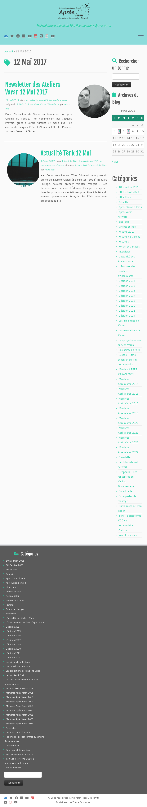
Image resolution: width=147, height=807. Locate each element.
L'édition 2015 (127, 285)
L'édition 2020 (127, 305)
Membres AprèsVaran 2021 (19, 714)
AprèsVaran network (16, 582)
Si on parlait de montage (18, 750)
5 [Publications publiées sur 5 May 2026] (119, 131)
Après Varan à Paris (130, 207)
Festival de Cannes (129, 236)
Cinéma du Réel (127, 226)
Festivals (124, 241)
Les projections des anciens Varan (23, 670)
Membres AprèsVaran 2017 (19, 701)
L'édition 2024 (127, 315)
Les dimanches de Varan (18, 662)
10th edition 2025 (129, 187)
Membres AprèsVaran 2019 (19, 706)
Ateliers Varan (38, 104)
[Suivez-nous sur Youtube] (54, 35)
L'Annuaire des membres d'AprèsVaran (126, 271)
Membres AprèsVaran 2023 (19, 719)
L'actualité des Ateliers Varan (52, 100)
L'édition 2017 (127, 295)
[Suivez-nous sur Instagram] (48, 35)
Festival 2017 (126, 231)
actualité (95, 165)
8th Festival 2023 (129, 192)
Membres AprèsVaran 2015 (19, 692)
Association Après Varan (69, 797)
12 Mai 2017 (22, 104)
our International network (19, 732)
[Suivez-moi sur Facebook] (19, 35)
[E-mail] (7, 35)
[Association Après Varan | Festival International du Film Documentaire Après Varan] (73, 12)
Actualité (31, 100)
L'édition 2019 (127, 300)
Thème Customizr (81, 802)
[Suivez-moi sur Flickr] (25, 35)
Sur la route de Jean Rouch (19, 754)
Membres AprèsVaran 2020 (19, 710)
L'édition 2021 (127, 310)
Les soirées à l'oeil (129, 350)
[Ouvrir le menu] (141, 36)
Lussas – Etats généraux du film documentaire (127, 359)
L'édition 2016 (127, 290)
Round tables (126, 491)
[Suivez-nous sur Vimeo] (42, 35)
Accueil (8, 51)
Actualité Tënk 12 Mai (66, 153)
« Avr (115, 162)
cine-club (124, 221)
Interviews (125, 251)
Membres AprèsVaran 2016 (19, 697)
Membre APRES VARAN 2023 (20, 688)
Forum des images (129, 246)
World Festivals (128, 535)
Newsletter (54, 104)
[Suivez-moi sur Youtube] (31, 35)
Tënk (103, 165)
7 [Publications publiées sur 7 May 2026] (128, 131)
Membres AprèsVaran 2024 (19, 723)
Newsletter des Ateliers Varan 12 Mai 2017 (32, 88)
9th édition (125, 197)
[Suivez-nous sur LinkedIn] (37, 35)
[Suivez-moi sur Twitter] (13, 35)
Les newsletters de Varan (18, 666)
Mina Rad (49, 169)
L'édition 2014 (127, 281)
